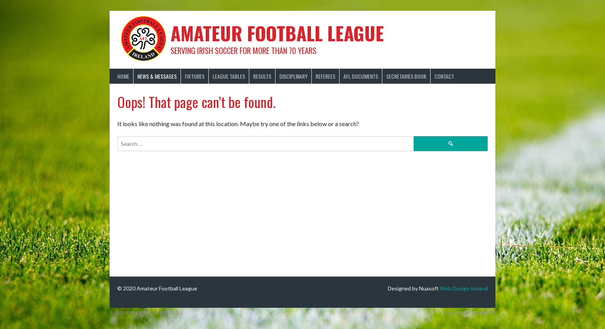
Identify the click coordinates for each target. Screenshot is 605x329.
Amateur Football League (277, 33)
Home (123, 76)
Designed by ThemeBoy (469, 312)
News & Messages (157, 76)
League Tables (229, 76)
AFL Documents (360, 76)
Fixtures (194, 76)
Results (262, 76)
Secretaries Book (406, 76)
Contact (444, 76)
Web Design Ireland (464, 288)
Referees (325, 76)
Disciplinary (293, 76)
